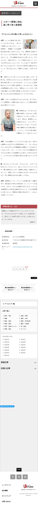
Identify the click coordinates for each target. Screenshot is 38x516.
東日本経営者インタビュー (10, 289)
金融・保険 (24, 316)
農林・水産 (24, 318)
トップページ (6, 485)
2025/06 (6, 347)
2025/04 (6, 350)
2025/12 (6, 339)
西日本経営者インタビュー (27, 289)
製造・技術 (7, 321)
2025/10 (6, 342)
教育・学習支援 (25, 321)
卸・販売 (23, 326)
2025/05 (23, 347)
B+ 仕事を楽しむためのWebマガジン (18, 4)
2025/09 (23, 342)
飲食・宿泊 (7, 316)
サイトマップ (6, 496)
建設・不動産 (25, 324)
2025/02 (6, 353)
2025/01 (23, 353)
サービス (23, 329)
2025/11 (23, 339)
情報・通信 (7, 324)
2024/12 (6, 355)
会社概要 (5, 490)
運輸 (5, 318)
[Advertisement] (15, 421)
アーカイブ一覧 (10, 304)
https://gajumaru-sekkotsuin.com (22, 247)
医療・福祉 (7, 329)
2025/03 (23, 350)
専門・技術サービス (10, 326)
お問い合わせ (6, 501)
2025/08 (6, 345)
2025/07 (23, 345)
